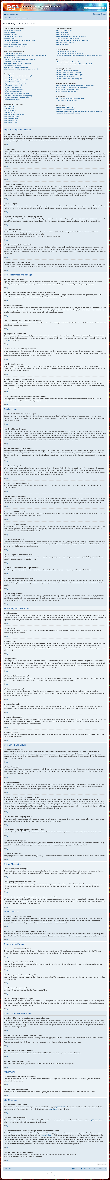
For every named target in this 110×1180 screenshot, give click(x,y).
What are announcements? (12, 116)
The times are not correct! (12, 57)
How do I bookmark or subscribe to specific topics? (72, 87)
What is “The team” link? (63, 44)
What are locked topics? (11, 120)
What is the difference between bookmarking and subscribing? (75, 85)
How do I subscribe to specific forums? (68, 89)
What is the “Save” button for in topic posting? (18, 95)
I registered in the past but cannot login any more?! (20, 40)
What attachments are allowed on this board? (70, 98)
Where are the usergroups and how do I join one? (71, 36)
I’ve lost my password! (11, 42)
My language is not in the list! (13, 61)
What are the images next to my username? (18, 63)
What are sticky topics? (11, 118)
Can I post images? (10, 112)
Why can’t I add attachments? (13, 90)
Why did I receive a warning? (13, 92)
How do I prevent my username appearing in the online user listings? (25, 55)
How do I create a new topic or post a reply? (18, 76)
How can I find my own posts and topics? (69, 78)
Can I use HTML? (9, 108)
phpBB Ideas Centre (97, 1120)
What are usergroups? (63, 34)
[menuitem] (15, 14)
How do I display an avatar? (13, 65)
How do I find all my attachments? (66, 100)
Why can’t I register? (10, 34)
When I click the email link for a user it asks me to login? (21, 69)
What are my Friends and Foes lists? (67, 62)
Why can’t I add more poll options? (15, 84)
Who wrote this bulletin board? (65, 107)
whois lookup (46, 1135)
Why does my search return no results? (68, 73)
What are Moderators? (63, 32)
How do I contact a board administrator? (68, 113)
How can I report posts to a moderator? (16, 94)
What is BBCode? (9, 106)
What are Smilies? (10, 110)
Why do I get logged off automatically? (16, 44)
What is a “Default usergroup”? (65, 42)
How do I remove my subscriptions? (67, 91)
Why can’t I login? (9, 38)
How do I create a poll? (11, 82)
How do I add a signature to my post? (16, 80)
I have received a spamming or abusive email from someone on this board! (79, 55)
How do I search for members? (65, 77)
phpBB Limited (61, 1107)
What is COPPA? (9, 32)
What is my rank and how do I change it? (17, 67)
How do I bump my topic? (12, 99)
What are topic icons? (11, 122)
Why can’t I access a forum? (13, 88)
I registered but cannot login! (13, 36)
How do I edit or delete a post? (13, 78)
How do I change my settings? (13, 53)
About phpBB (52, 1109)
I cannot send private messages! (66, 51)
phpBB (10, 340)
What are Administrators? (64, 30)
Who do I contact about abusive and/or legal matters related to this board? (79, 111)
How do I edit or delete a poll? (13, 86)
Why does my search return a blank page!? (69, 75)
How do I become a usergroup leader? (68, 38)
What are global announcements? (14, 114)
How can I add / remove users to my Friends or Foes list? (74, 64)
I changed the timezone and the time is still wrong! (19, 59)
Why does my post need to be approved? (17, 98)
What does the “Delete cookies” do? (15, 46)
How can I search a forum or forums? (67, 71)
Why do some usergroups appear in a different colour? (73, 40)
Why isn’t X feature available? (65, 109)
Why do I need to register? (12, 30)
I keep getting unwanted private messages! (69, 53)
